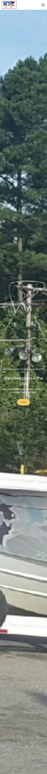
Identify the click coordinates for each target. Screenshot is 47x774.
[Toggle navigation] (43, 5)
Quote (23, 402)
